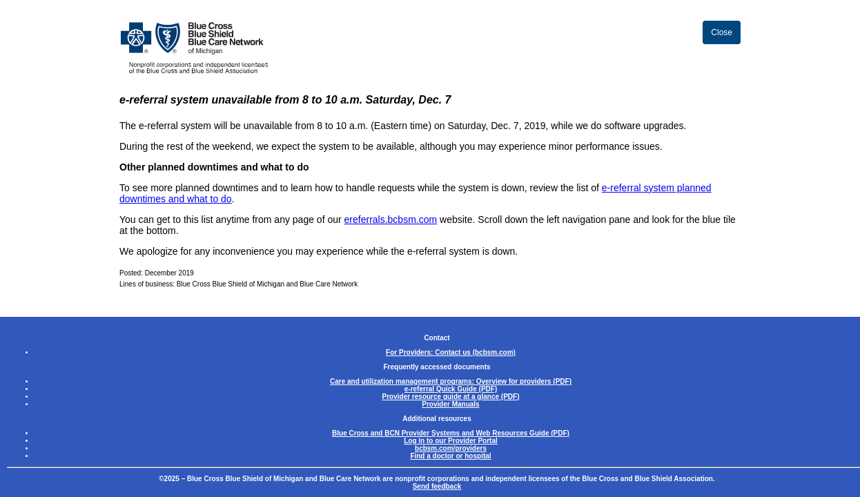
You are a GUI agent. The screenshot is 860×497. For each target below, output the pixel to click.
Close (721, 32)
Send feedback (437, 486)
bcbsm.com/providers (451, 448)
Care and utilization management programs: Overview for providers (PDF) (450, 381)
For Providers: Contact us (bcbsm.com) (451, 352)
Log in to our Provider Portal (451, 441)
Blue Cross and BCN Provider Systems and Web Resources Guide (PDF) (450, 433)
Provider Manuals (450, 404)
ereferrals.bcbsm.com (391, 219)
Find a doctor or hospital (450, 456)
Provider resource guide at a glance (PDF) (451, 396)
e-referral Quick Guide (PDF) (450, 389)
